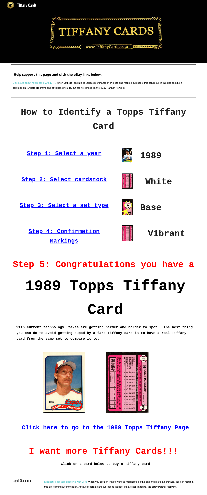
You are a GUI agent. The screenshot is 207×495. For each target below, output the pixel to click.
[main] (103, 81)
